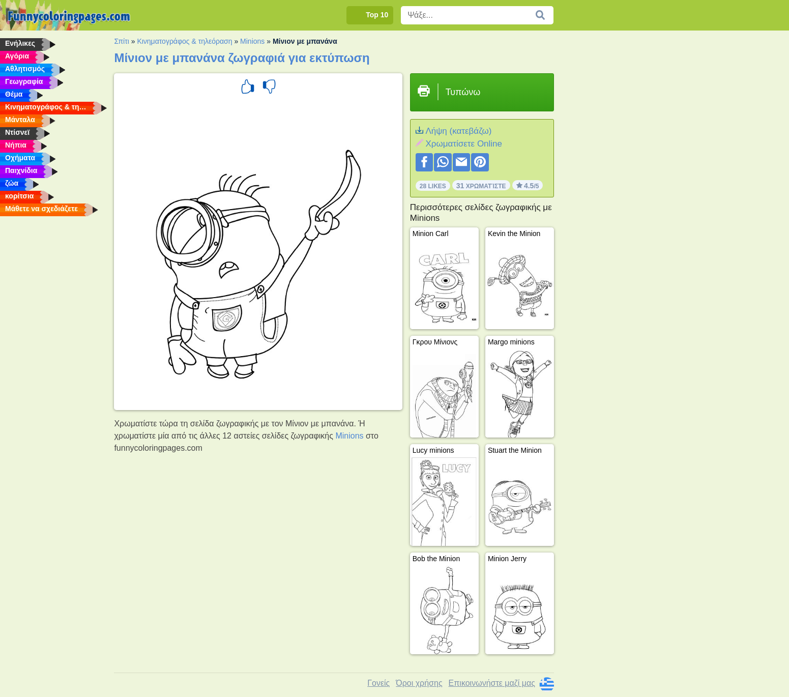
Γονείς (378, 683)
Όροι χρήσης (419, 683)
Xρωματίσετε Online (463, 144)
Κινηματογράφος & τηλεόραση (184, 41)
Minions (252, 41)
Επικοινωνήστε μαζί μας (492, 683)
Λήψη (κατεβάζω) (458, 131)
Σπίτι (121, 41)
